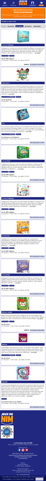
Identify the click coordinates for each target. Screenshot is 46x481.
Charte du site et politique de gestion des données (23, 457)
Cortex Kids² (6, 161)
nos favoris (19, 26)
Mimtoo (4, 346)
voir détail (37, 53)
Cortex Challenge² (8, 199)
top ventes (10, 26)
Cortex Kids (6, 276)
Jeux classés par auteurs (23, 10)
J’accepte (39, 479)
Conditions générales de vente (23, 459)
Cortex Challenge (7, 45)
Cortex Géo (6, 237)
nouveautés (37, 26)
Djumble (5, 384)
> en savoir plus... (23, 460)
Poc (3, 124)
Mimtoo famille (7, 314)
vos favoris (28, 26)
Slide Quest (6, 83)
